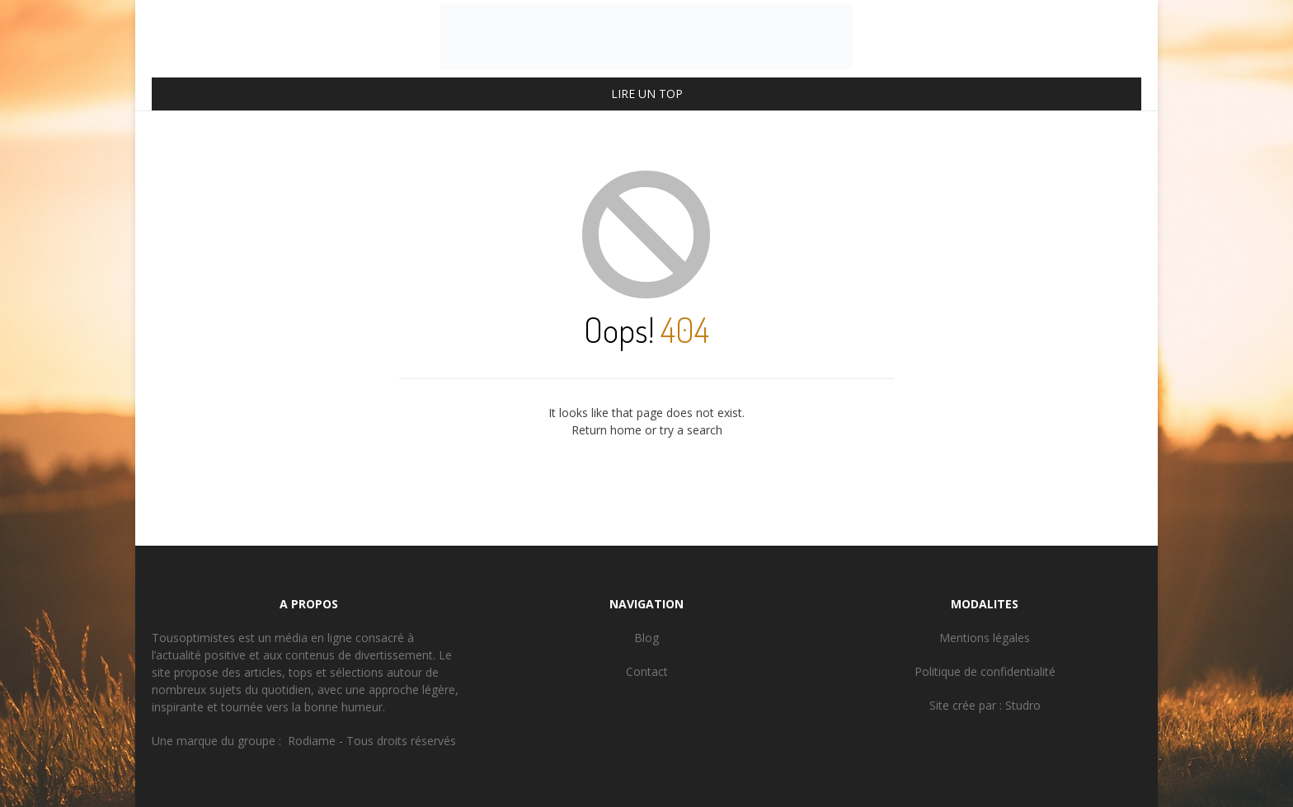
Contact (647, 671)
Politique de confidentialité (985, 671)
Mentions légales (984, 637)
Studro (1023, 705)
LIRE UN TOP (647, 93)
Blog (646, 637)
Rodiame (312, 740)
